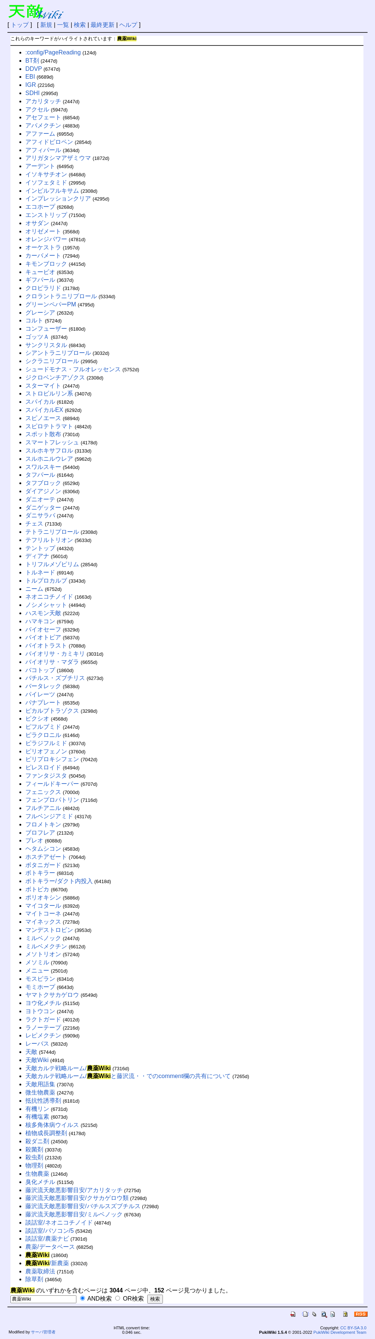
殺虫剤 (34, 1157)
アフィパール (43, 150)
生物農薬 (37, 1174)
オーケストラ (43, 247)
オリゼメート (43, 231)
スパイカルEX (44, 410)
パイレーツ (40, 694)
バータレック (43, 686)
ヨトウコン (40, 1011)
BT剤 (32, 60)
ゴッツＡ (37, 337)
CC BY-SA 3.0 (353, 1328)
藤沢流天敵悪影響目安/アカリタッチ (73, 1190)
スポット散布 (43, 434)
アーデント (40, 166)
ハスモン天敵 (43, 613)
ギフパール (40, 280)
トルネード (40, 572)
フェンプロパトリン (52, 800)
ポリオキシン (43, 897)
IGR (30, 85)
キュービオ (40, 272)
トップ (20, 25)
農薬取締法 (40, 1271)
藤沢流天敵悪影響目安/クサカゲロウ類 (76, 1198)
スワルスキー (43, 467)
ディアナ (37, 556)
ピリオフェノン (46, 751)
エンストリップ (46, 215)
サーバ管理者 (43, 1332)
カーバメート (43, 255)
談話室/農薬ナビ (47, 1238)
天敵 (31, 1052)
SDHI (32, 93)
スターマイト (43, 385)
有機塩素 (37, 1116)
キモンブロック (46, 264)
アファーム (40, 133)
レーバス (37, 1043)
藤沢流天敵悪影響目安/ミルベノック (73, 1214)
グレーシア (40, 312)
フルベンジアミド (49, 816)
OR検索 (129, 1298)
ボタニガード (43, 865)
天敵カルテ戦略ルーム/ (68, 1068)
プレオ (34, 840)
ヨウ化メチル (43, 1003)
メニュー (37, 970)
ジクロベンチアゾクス (55, 377)
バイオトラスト (46, 645)
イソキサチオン (46, 174)
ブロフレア (40, 832)
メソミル (37, 962)
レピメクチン (43, 1035)
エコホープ (40, 207)
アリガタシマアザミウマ (58, 158)
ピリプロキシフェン (52, 759)
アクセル (37, 109)
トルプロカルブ (46, 580)
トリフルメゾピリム (52, 564)
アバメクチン (43, 125)
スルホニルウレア (49, 459)
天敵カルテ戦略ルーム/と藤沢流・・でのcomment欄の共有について (128, 1076)
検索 (80, 25)
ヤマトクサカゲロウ (52, 995)
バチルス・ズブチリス (55, 678)
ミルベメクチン (46, 946)
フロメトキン (43, 824)
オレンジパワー (46, 239)
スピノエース (43, 418)
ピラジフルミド (46, 743)
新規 (46, 25)
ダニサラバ (40, 515)
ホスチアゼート (46, 857)
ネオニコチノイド (49, 596)
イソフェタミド (46, 182)
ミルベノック (43, 938)
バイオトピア (43, 637)
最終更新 (102, 25)
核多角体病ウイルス (52, 1125)
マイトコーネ (43, 913)
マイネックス (43, 922)
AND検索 (96, 1298)
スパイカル (40, 401)
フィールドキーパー (52, 784)
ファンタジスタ (46, 775)
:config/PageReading (53, 52)
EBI (30, 76)
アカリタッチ (43, 101)
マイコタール (43, 905)
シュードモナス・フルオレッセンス (73, 369)
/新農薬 (47, 1263)
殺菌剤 (34, 1149)
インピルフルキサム (52, 191)
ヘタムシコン (43, 848)
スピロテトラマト (49, 426)
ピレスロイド (43, 767)
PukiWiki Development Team (339, 1332)
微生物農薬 (40, 1092)
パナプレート (43, 702)
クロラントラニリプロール (61, 296)
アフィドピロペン (49, 142)
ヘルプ (128, 25)
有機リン (37, 1109)
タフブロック (43, 483)
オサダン (37, 223)
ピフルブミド (43, 727)
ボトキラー (40, 873)
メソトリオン (43, 954)
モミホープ (40, 987)
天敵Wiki (36, 1060)
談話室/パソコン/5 (49, 1231)
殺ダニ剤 (37, 1141)
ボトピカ (37, 889)
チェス (34, 523)
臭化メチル (40, 1182)
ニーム (34, 589)
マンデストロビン (49, 930)
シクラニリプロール (52, 361)
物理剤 (34, 1165)
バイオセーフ (43, 629)
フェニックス (43, 792)
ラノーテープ (43, 1027)
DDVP (33, 69)
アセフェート (43, 117)
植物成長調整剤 (46, 1133)
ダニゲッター (43, 507)
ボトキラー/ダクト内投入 (58, 881)
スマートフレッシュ (52, 442)
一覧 (63, 25)
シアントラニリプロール (58, 353)
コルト (34, 320)
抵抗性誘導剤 (43, 1100)
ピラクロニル (43, 735)
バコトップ (40, 670)
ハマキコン (40, 621)
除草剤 (34, 1279)
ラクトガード (43, 1019)
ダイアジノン (43, 491)
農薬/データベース (50, 1247)
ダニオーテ (40, 499)
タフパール (40, 475)
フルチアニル (43, 808)
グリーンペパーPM (50, 304)
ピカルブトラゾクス (52, 711)
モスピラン (40, 979)
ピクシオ (37, 718)
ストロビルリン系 (49, 393)
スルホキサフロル (49, 450)
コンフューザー (46, 328)
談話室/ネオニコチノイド (58, 1222)
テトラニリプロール (52, 532)
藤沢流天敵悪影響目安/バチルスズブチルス (82, 1206)
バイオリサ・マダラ (52, 662)
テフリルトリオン (49, 540)
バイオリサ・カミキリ (55, 653)
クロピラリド (43, 288)
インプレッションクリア (58, 198)
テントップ (40, 548)
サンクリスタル (46, 345)
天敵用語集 (40, 1084)
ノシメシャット (46, 605)
